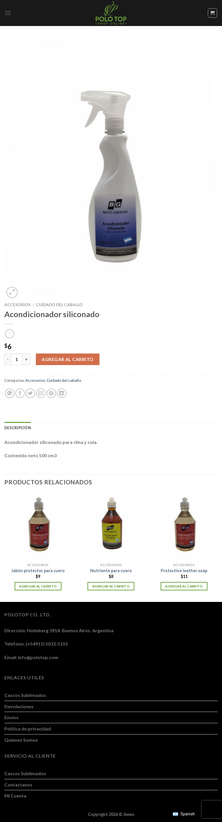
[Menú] (7, 13)
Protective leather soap (184, 570)
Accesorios (17, 304)
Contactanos (18, 784)
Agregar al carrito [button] (38, 586)
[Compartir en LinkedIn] (61, 393)
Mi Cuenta (15, 795)
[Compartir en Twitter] (30, 393)
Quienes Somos (21, 740)
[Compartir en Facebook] (20, 393)
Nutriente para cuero (111, 570)
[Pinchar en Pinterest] (51, 393)
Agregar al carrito (68, 359)
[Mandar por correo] (41, 393)
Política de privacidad (27, 728)
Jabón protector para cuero (38, 570)
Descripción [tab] (17, 427)
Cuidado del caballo (59, 304)
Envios (11, 717)
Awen (128, 814)
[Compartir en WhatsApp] (9, 393)
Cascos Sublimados (25, 695)
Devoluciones (19, 706)
